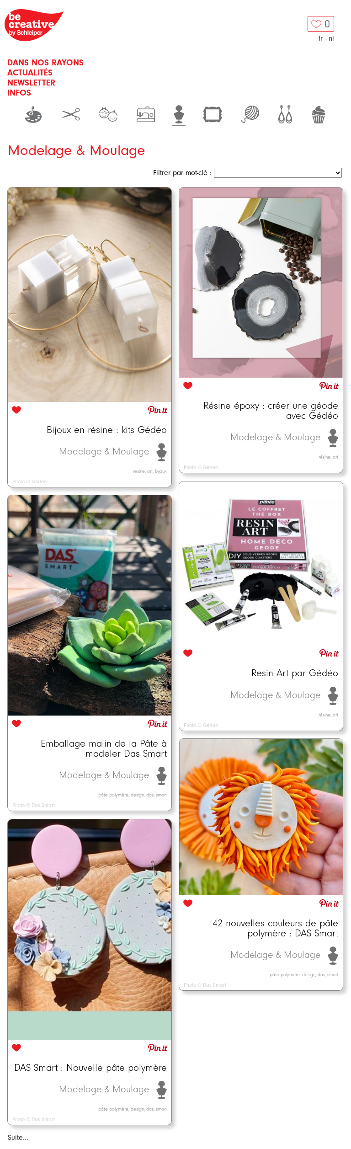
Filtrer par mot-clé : (182, 173)
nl (331, 38)
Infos (19, 93)
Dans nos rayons (45, 63)
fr (321, 38)
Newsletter (31, 83)
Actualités (30, 73)
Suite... (18, 1137)
